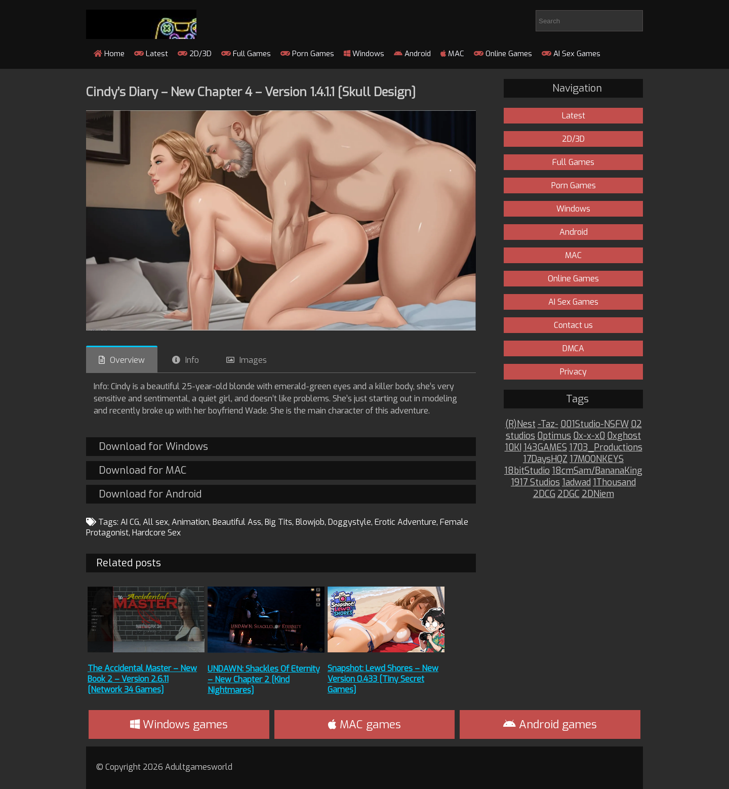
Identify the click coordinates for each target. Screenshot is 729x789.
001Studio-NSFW (594, 424)
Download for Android (150, 494)
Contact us (573, 325)
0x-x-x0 (589, 436)
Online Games (503, 54)
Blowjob (310, 522)
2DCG (544, 494)
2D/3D (195, 54)
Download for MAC (142, 470)
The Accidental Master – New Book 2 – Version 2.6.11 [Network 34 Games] (142, 679)
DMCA (573, 348)
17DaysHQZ (545, 459)
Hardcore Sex (156, 532)
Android (412, 54)
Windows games (179, 724)
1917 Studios (535, 482)
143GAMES (545, 447)
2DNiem (598, 494)
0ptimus (554, 436)
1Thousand (614, 482)
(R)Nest (520, 424)
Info (192, 360)
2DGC (568, 494)
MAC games (364, 724)
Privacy (573, 371)
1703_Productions (605, 447)
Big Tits (278, 522)
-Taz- (548, 424)
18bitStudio (527, 471)
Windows (364, 54)
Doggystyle (349, 522)
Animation (190, 522)
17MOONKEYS (597, 459)
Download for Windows (153, 446)
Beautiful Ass (237, 522)
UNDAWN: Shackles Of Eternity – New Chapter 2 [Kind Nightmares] (264, 679)
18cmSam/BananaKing (597, 471)
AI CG (129, 522)
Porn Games (307, 54)
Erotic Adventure (405, 522)
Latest (151, 54)
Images (253, 360)
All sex (155, 522)
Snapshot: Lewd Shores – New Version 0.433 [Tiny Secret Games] (383, 679)
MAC (452, 54)
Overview (127, 360)
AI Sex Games (571, 54)
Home (109, 54)
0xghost (624, 436)
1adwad (576, 482)
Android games (550, 724)
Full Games (246, 54)
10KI (513, 447)
